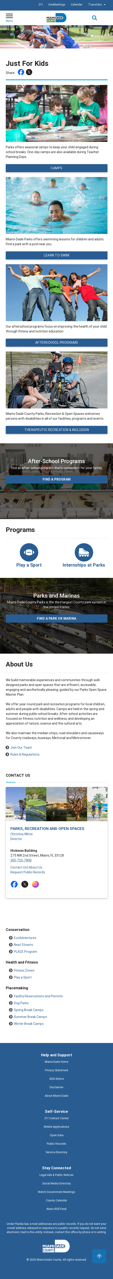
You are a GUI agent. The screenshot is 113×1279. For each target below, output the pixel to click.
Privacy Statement (56, 1070)
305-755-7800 (21, 860)
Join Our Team (21, 747)
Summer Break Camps (30, 1017)
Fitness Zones (24, 970)
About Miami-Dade (56, 1095)
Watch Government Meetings (56, 1192)
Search (94, 18)
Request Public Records (27, 872)
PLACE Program (25, 952)
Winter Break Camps (29, 1024)
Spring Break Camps (28, 1010)
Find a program (56, 479)
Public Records (56, 1143)
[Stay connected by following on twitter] (25, 884)
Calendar (76, 4)
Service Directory (56, 1152)
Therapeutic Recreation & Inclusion (56, 430)
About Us (35, 867)
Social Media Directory (56, 1183)
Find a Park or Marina (56, 618)
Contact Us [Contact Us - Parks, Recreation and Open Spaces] (18, 867)
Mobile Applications (56, 1126)
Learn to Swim (56, 255)
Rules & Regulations (24, 754)
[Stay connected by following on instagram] (36, 884)
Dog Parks (21, 1003)
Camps (56, 168)
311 (41, 4)
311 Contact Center (56, 1118)
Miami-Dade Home (56, 1061)
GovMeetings (56, 4)
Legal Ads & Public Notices (56, 1175)
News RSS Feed (56, 1209)
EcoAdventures (25, 938)
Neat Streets (23, 945)
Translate (97, 4)
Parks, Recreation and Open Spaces (47, 828)
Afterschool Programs (56, 342)
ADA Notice (56, 1078)
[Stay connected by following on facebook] (15, 884)
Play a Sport (23, 977)
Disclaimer (56, 1087)
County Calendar (56, 1200)
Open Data (56, 1135)
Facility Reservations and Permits (38, 996)
